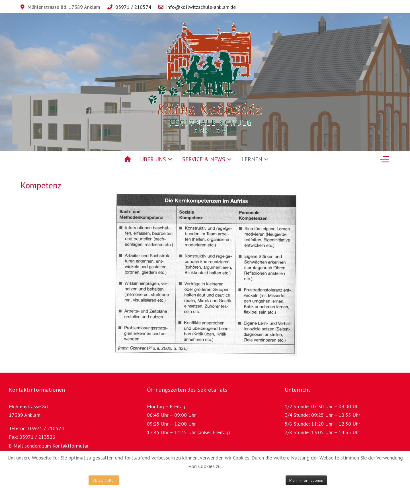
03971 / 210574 (133, 7)
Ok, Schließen (104, 480)
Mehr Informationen (306, 480)
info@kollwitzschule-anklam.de (201, 7)
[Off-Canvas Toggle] (384, 159)
